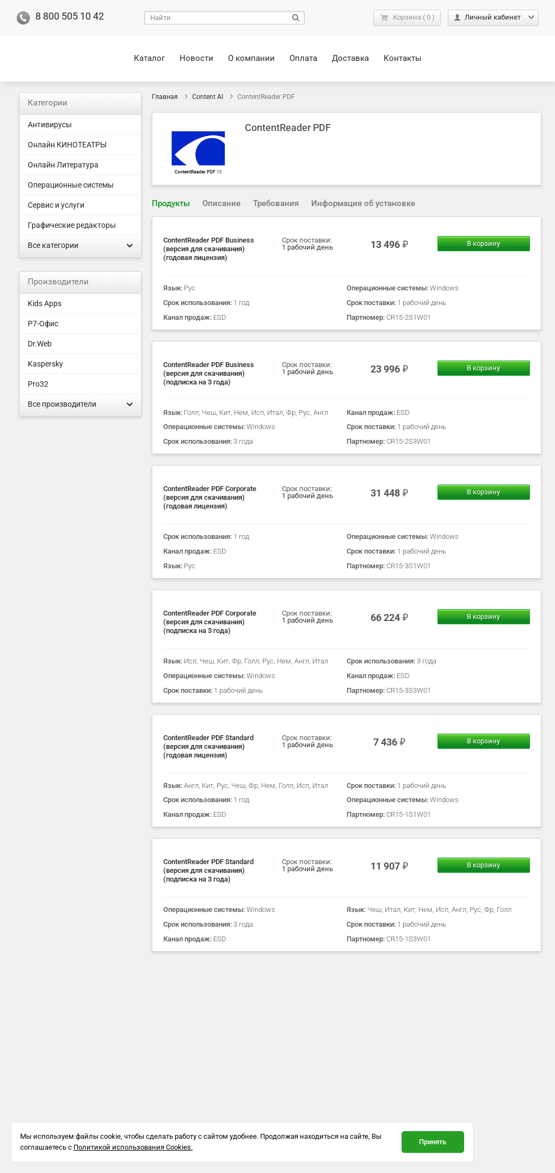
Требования (276, 203)
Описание (221, 203)
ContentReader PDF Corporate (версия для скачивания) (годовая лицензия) (209, 497)
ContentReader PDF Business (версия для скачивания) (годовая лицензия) (208, 249)
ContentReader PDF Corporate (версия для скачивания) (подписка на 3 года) (209, 622)
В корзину (483, 243)
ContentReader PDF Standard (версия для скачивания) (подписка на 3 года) (208, 870)
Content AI (207, 97)
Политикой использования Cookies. (133, 1147)
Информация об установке (363, 203)
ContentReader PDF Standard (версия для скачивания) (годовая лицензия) (208, 746)
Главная (165, 97)
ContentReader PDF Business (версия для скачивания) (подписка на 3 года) (208, 373)
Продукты (171, 203)
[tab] (171, 203)
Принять (432, 1142)
